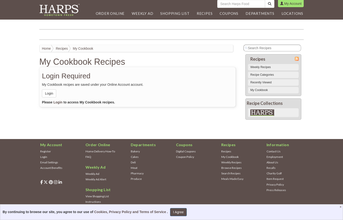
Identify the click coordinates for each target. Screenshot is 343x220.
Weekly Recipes (260, 67)
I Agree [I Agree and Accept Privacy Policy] (178, 212)
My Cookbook (83, 48)
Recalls (271, 168)
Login (49, 93)
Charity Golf (274, 173)
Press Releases (276, 190)
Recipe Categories (262, 74)
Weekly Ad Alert (96, 179)
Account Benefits (51, 168)
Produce (136, 179)
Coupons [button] (229, 13)
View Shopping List (97, 196)
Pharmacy (137, 173)
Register (45, 151)
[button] (142, 13)
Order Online (110, 13)
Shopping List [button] (174, 13)
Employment (275, 157)
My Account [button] (291, 3)
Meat (134, 168)
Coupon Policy (185, 157)
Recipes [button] (205, 13)
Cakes (135, 157)
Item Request (275, 179)
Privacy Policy (275, 184)
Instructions (93, 202)
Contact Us (274, 151)
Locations (292, 13)
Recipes (62, 48)
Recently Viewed (261, 82)
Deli (133, 162)
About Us (272, 162)
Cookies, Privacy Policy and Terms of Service (130, 212)
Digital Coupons (186, 151)
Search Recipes (231, 173)
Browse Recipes (231, 168)
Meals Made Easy (232, 179)
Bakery (135, 151)
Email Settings (49, 162)
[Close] (341, 206)
